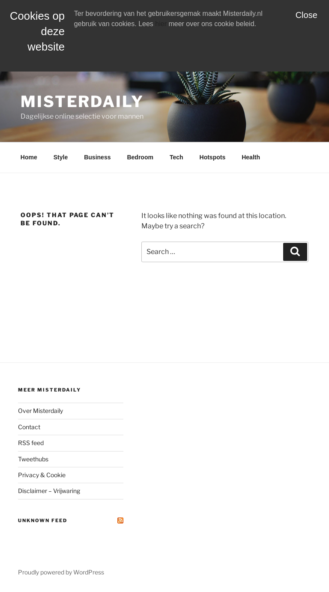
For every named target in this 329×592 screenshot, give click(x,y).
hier (161, 23)
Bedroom (140, 157)
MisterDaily (82, 101)
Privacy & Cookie (42, 474)
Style (61, 157)
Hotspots (213, 157)
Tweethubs (33, 459)
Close (306, 15)
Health (251, 157)
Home (29, 157)
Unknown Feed (42, 520)
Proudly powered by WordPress (61, 572)
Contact (29, 427)
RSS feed (31, 442)
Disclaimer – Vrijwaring (49, 490)
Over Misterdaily (40, 410)
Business (97, 157)
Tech (176, 157)
